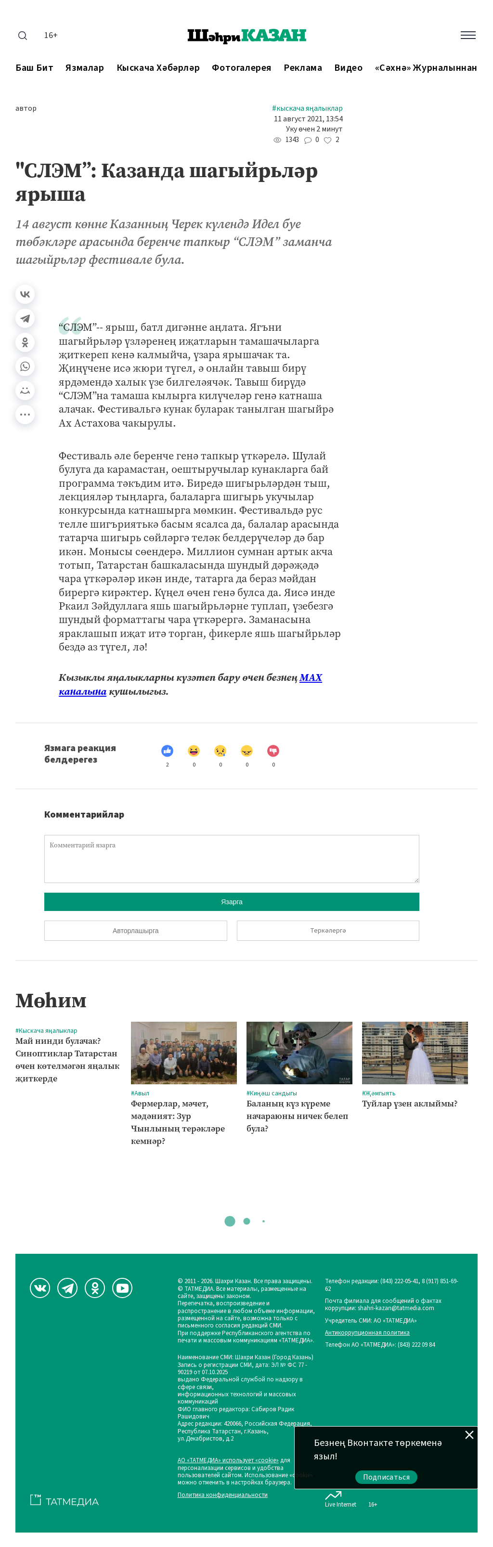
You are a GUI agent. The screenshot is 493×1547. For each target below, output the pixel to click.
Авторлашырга (135, 931)
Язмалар (84, 68)
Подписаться (386, 1477)
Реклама (303, 68)
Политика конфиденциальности (223, 1495)
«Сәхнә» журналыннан (426, 68)
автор (26, 109)
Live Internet (340, 1497)
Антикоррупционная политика (367, 1333)
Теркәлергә (328, 931)
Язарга (232, 902)
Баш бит (34, 68)
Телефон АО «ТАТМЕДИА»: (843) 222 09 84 (380, 1345)
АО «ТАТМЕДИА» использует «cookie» (228, 1460)
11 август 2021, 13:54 (308, 119)
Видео (348, 68)
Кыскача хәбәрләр (158, 68)
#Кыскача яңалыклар (307, 109)
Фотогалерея (242, 68)
